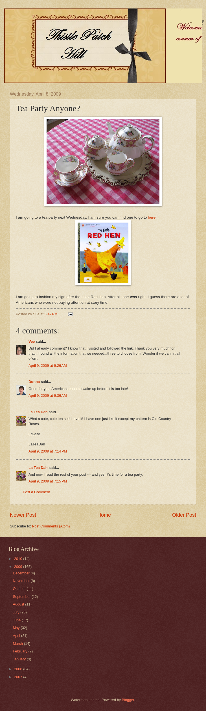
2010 (18, 559)
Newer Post (23, 515)
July (16, 612)
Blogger (128, 700)
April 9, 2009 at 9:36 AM (48, 395)
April (17, 636)
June (17, 620)
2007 (18, 677)
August (19, 604)
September (22, 596)
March (18, 643)
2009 (18, 567)
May (17, 628)
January (20, 659)
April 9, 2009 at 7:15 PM (48, 481)
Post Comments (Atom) (51, 526)
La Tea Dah (38, 412)
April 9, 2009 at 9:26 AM (48, 365)
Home (104, 515)
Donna (34, 382)
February (20, 651)
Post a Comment (36, 492)
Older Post (184, 515)
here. (152, 217)
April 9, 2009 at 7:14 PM (48, 451)
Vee (32, 341)
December (21, 573)
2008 (18, 669)
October (20, 589)
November (21, 581)
